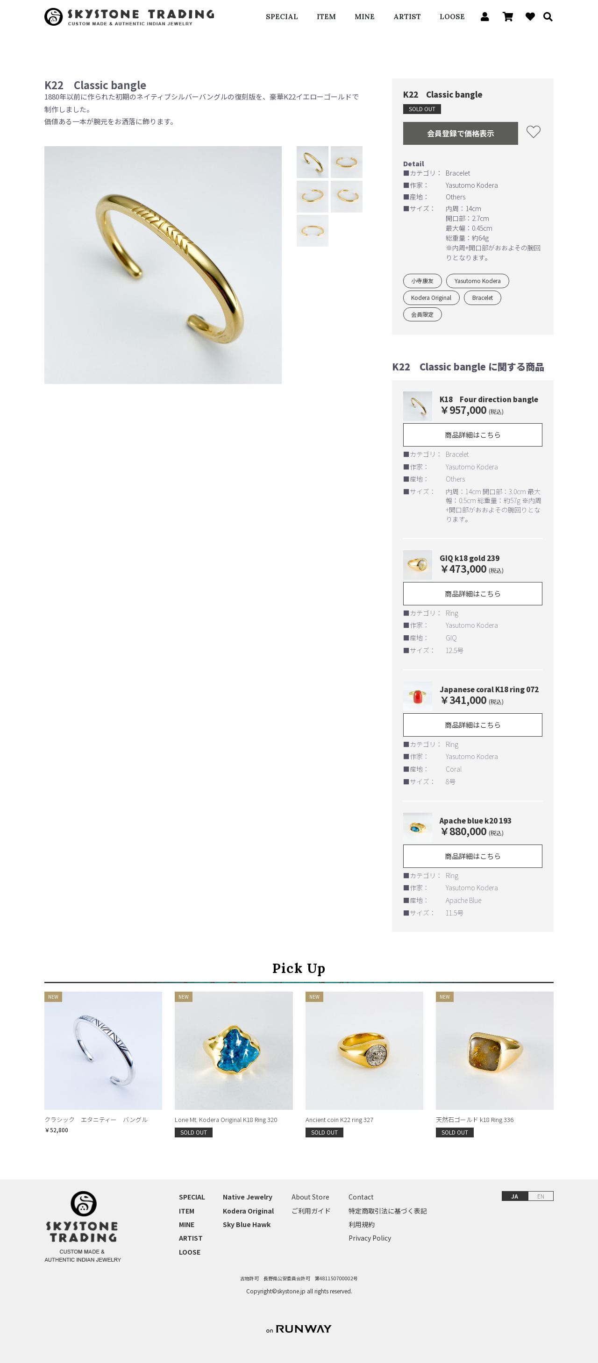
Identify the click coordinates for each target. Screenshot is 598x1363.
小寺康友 (422, 280)
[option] (163, 265)
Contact (361, 1196)
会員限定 (422, 314)
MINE (365, 16)
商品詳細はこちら (473, 435)
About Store (310, 1196)
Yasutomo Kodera (478, 280)
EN (540, 1196)
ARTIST (407, 16)
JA (514, 1196)
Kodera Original (431, 297)
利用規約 (362, 1224)
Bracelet (482, 297)
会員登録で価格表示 (460, 133)
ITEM (326, 16)
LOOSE (452, 16)
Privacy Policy (370, 1238)
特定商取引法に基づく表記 (388, 1210)
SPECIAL (282, 16)
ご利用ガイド (311, 1210)
